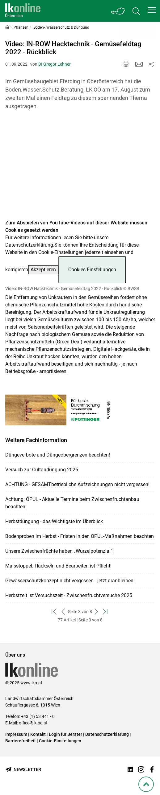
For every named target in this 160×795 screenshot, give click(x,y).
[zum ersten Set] (54, 612)
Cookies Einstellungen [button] (92, 270)
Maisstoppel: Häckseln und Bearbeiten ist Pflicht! (58, 566)
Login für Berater (65, 734)
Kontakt (38, 734)
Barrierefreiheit (20, 740)
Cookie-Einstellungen (60, 740)
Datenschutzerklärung (29, 245)
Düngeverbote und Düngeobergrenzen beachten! (57, 455)
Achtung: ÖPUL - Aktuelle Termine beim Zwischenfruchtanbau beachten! (72, 503)
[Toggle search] (136, 11)
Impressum (16, 734)
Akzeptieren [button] (43, 270)
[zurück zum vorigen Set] (63, 612)
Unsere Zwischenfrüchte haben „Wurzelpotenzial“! (59, 551)
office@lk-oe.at (33, 722)
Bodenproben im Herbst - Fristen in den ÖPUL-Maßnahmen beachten (79, 536)
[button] (152, 10)
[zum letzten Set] (105, 612)
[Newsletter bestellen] (23, 769)
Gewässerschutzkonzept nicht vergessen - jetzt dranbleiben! (70, 581)
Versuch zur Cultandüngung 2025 (41, 470)
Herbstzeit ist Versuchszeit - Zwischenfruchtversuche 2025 (68, 595)
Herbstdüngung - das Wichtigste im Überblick (54, 521)
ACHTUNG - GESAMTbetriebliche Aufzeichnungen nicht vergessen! (77, 484)
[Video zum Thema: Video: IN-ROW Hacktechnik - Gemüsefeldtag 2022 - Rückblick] (80, 168)
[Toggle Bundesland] (118, 11)
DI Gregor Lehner (54, 64)
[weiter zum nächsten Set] (96, 612)
